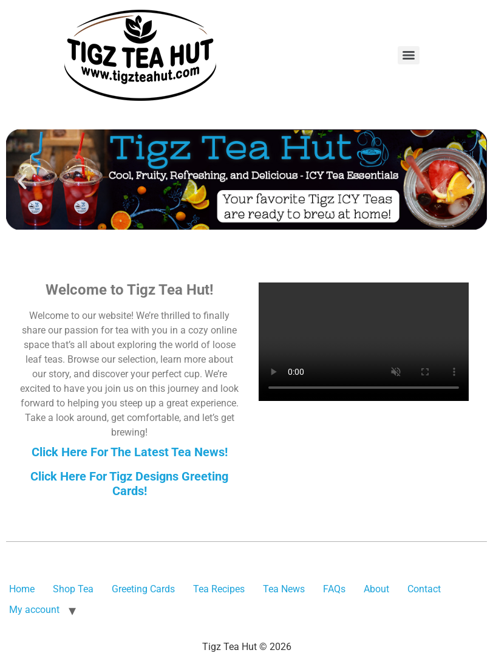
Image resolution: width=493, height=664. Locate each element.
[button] (22, 182)
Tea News (284, 589)
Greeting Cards (143, 589)
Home (22, 589)
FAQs (334, 589)
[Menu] (409, 55)
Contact (424, 589)
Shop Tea (73, 589)
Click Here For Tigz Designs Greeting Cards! (129, 483)
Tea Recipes (219, 589)
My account (34, 609)
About (376, 589)
